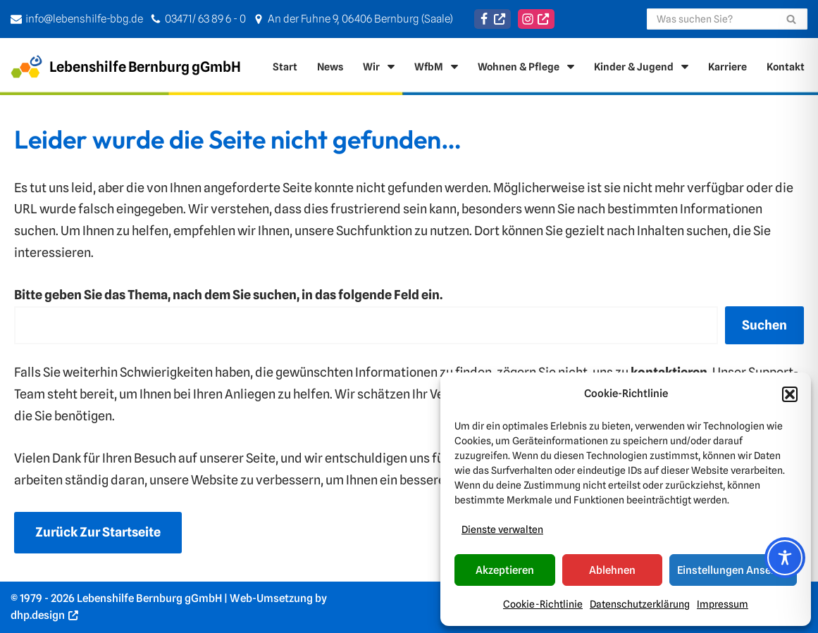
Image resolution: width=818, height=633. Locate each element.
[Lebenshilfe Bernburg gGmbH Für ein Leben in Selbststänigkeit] (126, 66)
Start (285, 67)
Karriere (727, 67)
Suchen (764, 325)
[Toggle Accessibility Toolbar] (785, 558)
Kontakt (786, 67)
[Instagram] (536, 19)
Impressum (722, 604)
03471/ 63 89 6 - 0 (205, 18)
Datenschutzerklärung (640, 604)
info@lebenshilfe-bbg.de (84, 18)
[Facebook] (492, 19)
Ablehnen (612, 570)
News (330, 67)
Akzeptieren (505, 570)
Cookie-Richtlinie (543, 604)
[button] (790, 394)
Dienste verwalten (502, 529)
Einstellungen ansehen (733, 570)
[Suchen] (711, 19)
